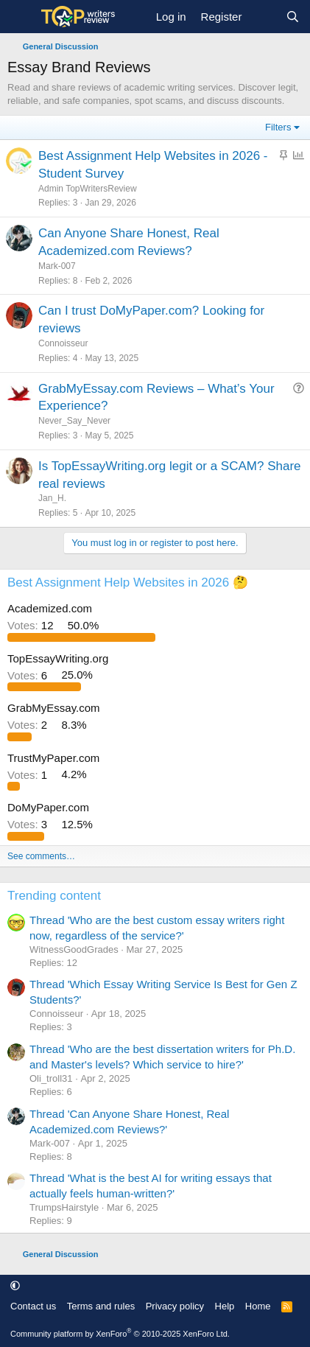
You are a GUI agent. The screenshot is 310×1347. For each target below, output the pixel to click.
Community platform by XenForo (120, 1333)
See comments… (41, 856)
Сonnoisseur (63, 343)
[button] (15, 1285)
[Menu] (20, 17)
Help (225, 1306)
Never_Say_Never (74, 421)
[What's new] (263, 16)
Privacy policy (175, 1306)
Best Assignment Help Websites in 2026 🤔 (127, 582)
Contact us (33, 1306)
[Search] (292, 16)
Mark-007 (57, 266)
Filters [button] (278, 127)
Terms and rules (101, 1306)
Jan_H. (52, 498)
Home (258, 1306)
